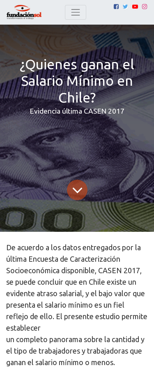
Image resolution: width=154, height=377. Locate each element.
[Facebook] (116, 6)
